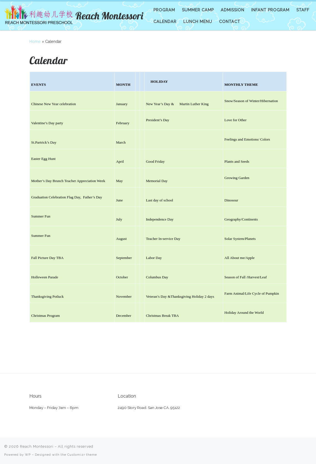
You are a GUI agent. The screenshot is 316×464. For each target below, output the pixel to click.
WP (28, 455)
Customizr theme (82, 455)
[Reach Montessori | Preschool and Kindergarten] (38, 14)
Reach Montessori (36, 446)
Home (35, 41)
